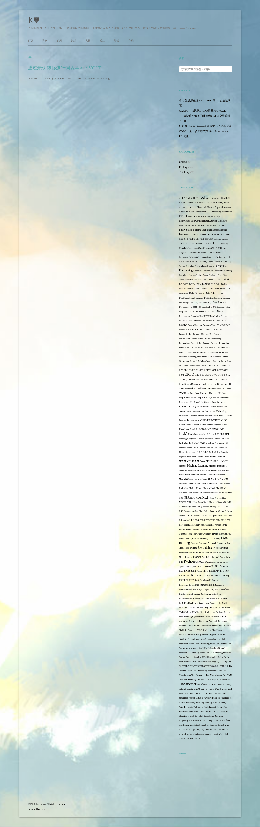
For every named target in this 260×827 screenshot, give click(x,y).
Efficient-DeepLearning (211, 334)
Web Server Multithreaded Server (207, 707)
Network (213, 502)
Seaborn (219, 612)
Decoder (226, 298)
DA (215, 279)
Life (226, 443)
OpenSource (217, 515)
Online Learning (211, 511)
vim (195, 738)
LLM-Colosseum (195, 434)
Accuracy (192, 202)
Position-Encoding (200, 538)
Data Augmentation (187, 288)
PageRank (188, 525)
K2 (208, 420)
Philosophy (206, 529)
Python (189, 561)
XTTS (215, 711)
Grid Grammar (185, 389)
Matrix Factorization (209, 475)
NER (187, 497)
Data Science (196, 293)
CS (206, 239)
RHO (181, 576)
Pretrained (183, 552)
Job (188, 420)
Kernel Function (192, 425)
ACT (181, 198)
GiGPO (207, 379)
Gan (228, 375)
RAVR (187, 571)
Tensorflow (212, 671)
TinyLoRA (216, 680)
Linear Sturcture (199, 448)
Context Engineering (222, 261)
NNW (223, 497)
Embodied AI (197, 343)
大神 (87, 40)
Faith (228, 347)
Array (228, 207)
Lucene (200, 456)
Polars (181, 538)
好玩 (73, 40)
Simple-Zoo (199, 639)
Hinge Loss (189, 393)
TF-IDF (185, 666)
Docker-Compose (193, 321)
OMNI (225, 506)
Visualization (225, 698)
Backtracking (184, 221)
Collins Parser (215, 252)
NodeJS (227, 502)
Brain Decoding (214, 230)
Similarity (183, 639)
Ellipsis (206, 338)
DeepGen (198, 302)
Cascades (183, 243)
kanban (182, 729)
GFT (181, 370)
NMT (80, 78)
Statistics (227, 652)
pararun (208, 734)
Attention (190, 211)
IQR (211, 397)
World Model (199, 711)
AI (203, 197)
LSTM (226, 434)
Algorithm (220, 207)
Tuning (228, 684)
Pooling (188, 538)
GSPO (208, 374)
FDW (211, 347)
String (220, 657)
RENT (205, 571)
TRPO (202, 666)
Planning (223, 534)
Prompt (197, 556)
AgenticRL (205, 207)
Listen (187, 452)
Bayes (224, 221)
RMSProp (225, 576)
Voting (223, 702)
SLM (196, 607)
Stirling (182, 657)
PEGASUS (210, 520)
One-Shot (198, 511)
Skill (223, 639)
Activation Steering (214, 202)
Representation (185, 598)
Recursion (219, 585)
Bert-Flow (195, 225)
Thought (200, 680)
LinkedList (222, 448)
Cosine (198, 275)
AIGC (220, 198)
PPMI (223, 520)
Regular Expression (211, 589)
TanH (194, 671)
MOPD (209, 461)
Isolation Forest (211, 416)
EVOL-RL (209, 329)
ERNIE (193, 329)
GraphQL (228, 384)
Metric (214, 479)
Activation (201, 202)
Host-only (204, 393)
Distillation (215, 316)
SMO (202, 607)
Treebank (220, 684)
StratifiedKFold (201, 657)
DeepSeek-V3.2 (223, 307)
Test (220, 671)
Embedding (215, 338)
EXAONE (218, 329)
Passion (189, 529)
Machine (183, 466)
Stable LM (204, 652)
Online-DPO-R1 (186, 515)
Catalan (191, 243)
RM (205, 575)
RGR (227, 571)
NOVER (182, 502)
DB (180, 284)
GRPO (189, 374)
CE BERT (215, 234)
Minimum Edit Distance (198, 484)
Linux (181, 452)
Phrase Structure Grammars (199, 534)
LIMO (215, 429)
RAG (181, 571)
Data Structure (214, 293)
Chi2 (217, 243)
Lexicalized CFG (196, 443)
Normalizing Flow (187, 507)
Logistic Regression (187, 456)
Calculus (217, 239)
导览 (44, 40)
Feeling (49, 78)
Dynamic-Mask (209, 325)
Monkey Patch (209, 488)
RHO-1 (187, 576)
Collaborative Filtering (198, 252)
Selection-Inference (213, 616)
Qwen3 (188, 566)
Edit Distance (195, 334)
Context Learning (186, 266)
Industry (224, 402)
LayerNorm (208, 439)
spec (181, 738)
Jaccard (229, 416)
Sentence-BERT (195, 630)
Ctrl (204, 279)
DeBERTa (208, 298)
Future (203, 366)
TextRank (183, 680)
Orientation (184, 520)
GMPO (192, 370)
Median (221, 475)
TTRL (223, 666)
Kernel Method (206, 425)
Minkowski (214, 484)
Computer (227, 257)
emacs (222, 720)
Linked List (212, 448)
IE (207, 397)
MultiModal (204, 492)
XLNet (209, 711)
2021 (31, 57)
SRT (216, 607)
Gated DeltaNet (197, 379)
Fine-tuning (202, 357)
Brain (204, 230)
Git (212, 379)
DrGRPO (183, 325)
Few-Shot (223, 352)
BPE (62, 78)
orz (202, 734)
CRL (202, 239)
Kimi (224, 425)
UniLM (197, 689)
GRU (197, 375)
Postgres (194, 543)
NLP (70, 78)
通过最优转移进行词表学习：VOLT (64, 68)
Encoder (206, 343)
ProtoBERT (206, 557)
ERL (187, 329)
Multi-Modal (193, 492)
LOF (217, 434)
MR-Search (218, 461)
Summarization (200, 661)
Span (181, 648)
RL (193, 575)
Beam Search (184, 225)
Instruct (189, 411)
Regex (200, 589)
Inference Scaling (187, 406)
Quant (201, 562)
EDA (219, 325)
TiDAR (208, 680)
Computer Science (188, 261)
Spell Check (204, 648)
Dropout (198, 325)
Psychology (225, 557)
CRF (198, 239)
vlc (198, 738)
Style (181, 661)
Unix (217, 689)
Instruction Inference (188, 416)
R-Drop (207, 566)
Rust (218, 602)
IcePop (216, 397)
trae (191, 738)
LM (213, 434)
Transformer (188, 684)
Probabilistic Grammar (208, 552)
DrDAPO (224, 321)
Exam (194, 347)
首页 (30, 40)
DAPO (227, 279)
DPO (213, 284)
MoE (221, 484)
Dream (191, 325)
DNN (204, 284)
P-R (191, 520)
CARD (202, 234)
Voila (217, 702)
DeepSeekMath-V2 (187, 311)
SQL (207, 607)
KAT (212, 420)
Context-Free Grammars (205, 266)
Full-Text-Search (205, 361)
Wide (225, 707)
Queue (225, 562)
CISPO (228, 234)
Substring (188, 661)
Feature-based (212, 352)
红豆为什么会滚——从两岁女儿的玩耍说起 (205, 126)
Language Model (195, 439)
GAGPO (215, 366)
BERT (183, 216)
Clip (213, 248)
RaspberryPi (205, 580)
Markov (214, 470)
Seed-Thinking (185, 616)
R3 (226, 566)
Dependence (209, 311)
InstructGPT (198, 411)
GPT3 (221, 370)
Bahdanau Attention (208, 221)
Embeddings (184, 343)
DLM (198, 284)
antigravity (183, 720)
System (228, 661)
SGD (191, 607)
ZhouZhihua (209, 716)
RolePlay (192, 603)
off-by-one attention (192, 734)
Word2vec (183, 711)
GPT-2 (208, 370)
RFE (222, 571)
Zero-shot (199, 716)
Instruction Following (216, 411)
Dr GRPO (215, 321)
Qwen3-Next (197, 566)
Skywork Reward (186, 644)
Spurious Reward (217, 648)
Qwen (181, 566)
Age (181, 207)
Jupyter (194, 420)
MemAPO (183, 479)
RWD (191, 580)
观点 (102, 40)
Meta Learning (195, 479)
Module (192, 488)
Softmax (223, 644)
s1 (222, 734)
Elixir (200, 338)
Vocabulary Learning (98, 78)
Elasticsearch (184, 338)
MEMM (182, 461)
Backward (195, 221)
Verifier (191, 698)
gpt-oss (206, 725)
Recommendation (204, 584)
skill (226, 734)
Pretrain (224, 548)
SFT (187, 607)
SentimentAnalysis (187, 634)
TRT (207, 666)
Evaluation (224, 343)
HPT (224, 389)
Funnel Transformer (191, 366)
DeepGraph (207, 302)
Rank (197, 580)
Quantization (210, 562)
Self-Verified (194, 621)
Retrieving (215, 598)
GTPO (214, 375)
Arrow (182, 211)
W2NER (183, 707)
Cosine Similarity (209, 275)
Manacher (183, 470)
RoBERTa (183, 603)
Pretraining (193, 552)
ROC (186, 580)
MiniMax (183, 484)
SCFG (181, 607)
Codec (223, 248)
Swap (221, 661)
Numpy (213, 507)
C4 (197, 234)
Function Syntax (220, 361)
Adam (226, 202)
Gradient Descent (209, 384)
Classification (204, 248)
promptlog (216, 734)
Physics (215, 534)
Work (190, 711)
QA (196, 562)
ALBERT (227, 198)
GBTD (223, 366)
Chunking (224, 243)
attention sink (195, 720)
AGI (197, 197)
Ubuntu (190, 689)
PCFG (202, 520)
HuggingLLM (215, 393)
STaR (181, 612)
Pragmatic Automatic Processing (213, 543)
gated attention (196, 725)
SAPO (225, 603)
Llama (193, 452)
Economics (183, 334)
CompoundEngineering (189, 257)
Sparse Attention (191, 648)
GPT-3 (215, 370)
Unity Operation (207, 689)
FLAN (217, 347)
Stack (212, 652)
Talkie (189, 671)
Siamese (205, 634)
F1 (199, 347)
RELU (199, 571)
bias (203, 720)
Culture (210, 279)
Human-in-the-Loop (192, 397)
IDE (203, 397)
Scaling (200, 612)
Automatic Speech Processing (208, 211)
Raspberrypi (217, 580)
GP (197, 370)
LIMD (208, 429)
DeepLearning (220, 302)
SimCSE (221, 634)
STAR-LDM (224, 607)
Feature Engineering (197, 352)
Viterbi (182, 702)
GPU (226, 370)
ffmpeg (186, 725)
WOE (190, 707)
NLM (198, 498)
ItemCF (221, 416)
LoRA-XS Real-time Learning (216, 452)
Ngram (220, 502)
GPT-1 (202, 370)
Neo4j (205, 502)
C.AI (193, 234)
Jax (184, 420)
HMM (218, 389)
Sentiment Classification (213, 630)
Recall (192, 585)
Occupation (189, 511)
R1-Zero (220, 566)
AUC (185, 202)
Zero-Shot (189, 716)
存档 (131, 40)
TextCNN (227, 675)
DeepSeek (196, 306)
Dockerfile (206, 321)
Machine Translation (218, 466)
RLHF (199, 576)
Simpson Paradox (212, 639)
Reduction (183, 589)
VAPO (198, 693)
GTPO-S (222, 375)
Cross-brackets (185, 279)
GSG (202, 375)
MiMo (226, 479)
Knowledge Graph (187, 429)
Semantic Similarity (187, 625)
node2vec (221, 729)
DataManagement (187, 298)
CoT (218, 248)
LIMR (221, 429)
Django (224, 316)
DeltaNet (200, 311)
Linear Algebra (185, 448)
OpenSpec (227, 515)
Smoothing (204, 644)
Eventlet (182, 347)
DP (208, 284)
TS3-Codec (215, 666)
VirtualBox (215, 698)
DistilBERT (204, 316)
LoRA (199, 452)
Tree (214, 684)
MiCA (220, 479)
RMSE (217, 576)
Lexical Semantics (222, 439)
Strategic (190, 657)
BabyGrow (216, 216)
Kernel (182, 425)
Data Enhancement (217, 288)
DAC (219, 279)
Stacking (219, 652)
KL (222, 420)
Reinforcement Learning (189, 594)
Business (183, 234)
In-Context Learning (210, 402)
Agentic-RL (194, 207)
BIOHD (196, 216)
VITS (204, 693)
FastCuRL (183, 352)
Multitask (214, 492)
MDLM (221, 456)
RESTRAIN (214, 571)
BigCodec (221, 225)
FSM (223, 347)
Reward (224, 598)
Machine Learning (197, 465)
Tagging (182, 671)
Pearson (196, 529)
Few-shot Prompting (188, 357)
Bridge (224, 230)
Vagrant (210, 693)
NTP (189, 502)
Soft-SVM (214, 644)
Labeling (183, 439)
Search (227, 612)
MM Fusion (200, 461)
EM (223, 325)
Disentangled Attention (189, 316)
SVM (194, 612)
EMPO (182, 329)
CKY (181, 239)
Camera (225, 239)
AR (180, 202)
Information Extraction (206, 406)
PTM (181, 525)
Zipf (216, 716)
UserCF (191, 693)
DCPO (185, 284)
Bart (220, 221)
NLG (192, 497)
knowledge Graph (193, 729)
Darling (224, 284)
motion (213, 729)
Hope (197, 393)
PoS (229, 534)
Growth (197, 388)
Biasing (213, 225)
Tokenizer (226, 680)
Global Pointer (221, 379)
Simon (191, 639)
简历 (59, 40)
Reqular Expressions (202, 598)
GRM (181, 375)
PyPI (181, 562)
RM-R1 (210, 576)
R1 (213, 566)
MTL (225, 461)
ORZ (181, 511)
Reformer (192, 589)
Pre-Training (191, 548)
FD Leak (204, 347)
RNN (181, 580)
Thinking (184, 172)
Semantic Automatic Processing (213, 621)
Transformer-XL (204, 684)
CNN (186, 239)
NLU (212, 498)
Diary (219, 311)
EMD (228, 325)
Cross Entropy (224, 275)
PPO (228, 520)
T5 (180, 666)
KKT (217, 420)
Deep (190, 302)
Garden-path (184, 379)
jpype (226, 725)
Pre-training (205, 547)
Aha (212, 207)
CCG (207, 234)
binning (209, 720)
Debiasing (217, 298)
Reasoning (184, 585)
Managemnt (194, 470)
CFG (222, 234)
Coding (183, 161)
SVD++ (187, 612)
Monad (199, 488)
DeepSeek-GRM (209, 307)
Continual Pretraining (203, 270)
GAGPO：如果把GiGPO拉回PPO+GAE (202, 110)
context (216, 720)
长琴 (33, 20)
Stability (195, 652)
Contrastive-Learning (223, 270)
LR (221, 434)
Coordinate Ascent (187, 275)
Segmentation (198, 616)
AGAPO (191, 198)
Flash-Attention (214, 357)
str (188, 738)
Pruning (215, 557)
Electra (194, 338)
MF (188, 461)
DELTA (192, 284)
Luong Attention (211, 456)
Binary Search (186, 229)
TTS (229, 665)
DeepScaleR (184, 307)
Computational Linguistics (211, 257)
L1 (197, 429)
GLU (186, 370)
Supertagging (213, 661)
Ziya (221, 716)
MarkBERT (205, 470)
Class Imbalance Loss (188, 248)
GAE (209, 366)
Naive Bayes (197, 502)
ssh (184, 738)
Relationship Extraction (211, 594)
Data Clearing (202, 288)
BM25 (203, 216)
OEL (219, 507)
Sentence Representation (212, 625)
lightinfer (206, 729)
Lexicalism (183, 443)
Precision (217, 548)
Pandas (218, 525)
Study (226, 657)
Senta (199, 625)
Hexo (43, 809)
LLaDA (206, 434)
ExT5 (189, 347)
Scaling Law (210, 612)
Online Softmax (225, 511)
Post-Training (215, 538)
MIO (192, 461)
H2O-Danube (209, 389)
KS (225, 420)
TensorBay (202, 671)
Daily (218, 284)
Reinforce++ (226, 589)
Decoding (183, 302)
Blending (197, 230)
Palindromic (198, 525)
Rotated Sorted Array (206, 603)
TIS (197, 666)
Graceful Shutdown (192, 384)
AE (185, 198)
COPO (192, 239)
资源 (116, 40)
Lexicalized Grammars (214, 443)
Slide (196, 644)
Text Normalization (214, 675)
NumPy (198, 507)
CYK (210, 239)
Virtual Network (202, 698)
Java (181, 420)
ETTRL (200, 329)
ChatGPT (208, 243)
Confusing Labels (205, 261)
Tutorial (182, 689)
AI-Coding (211, 198)
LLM (183, 433)
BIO (190, 216)
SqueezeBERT (185, 652)
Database (200, 298)
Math (187, 475)
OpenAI (197, 515)
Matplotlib (194, 475)
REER (193, 571)
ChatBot (198, 243)
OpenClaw (206, 515)
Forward (193, 361)
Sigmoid (213, 634)
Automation (227, 211)
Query (219, 562)
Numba (206, 507)
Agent (186, 207)
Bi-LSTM (204, 225)
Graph (220, 384)
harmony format (217, 725)
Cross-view (197, 279)
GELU (229, 366)
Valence (218, 693)
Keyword (217, 425)
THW (192, 666)
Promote (188, 557)
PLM (218, 520)
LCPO (202, 429)
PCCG (196, 520)
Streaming (212, 657)
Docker (182, 321)
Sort (229, 644)
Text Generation (198, 675)
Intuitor (200, 416)
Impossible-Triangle (192, 402)
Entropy (214, 343)
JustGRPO (202, 420)
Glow (181, 384)
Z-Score (221, 711)
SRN (212, 607)
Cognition (183, 252)
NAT (181, 498)
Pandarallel (209, 525)
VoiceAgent (209, 702)
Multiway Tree (225, 492)
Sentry (198, 634)
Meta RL (207, 479)
